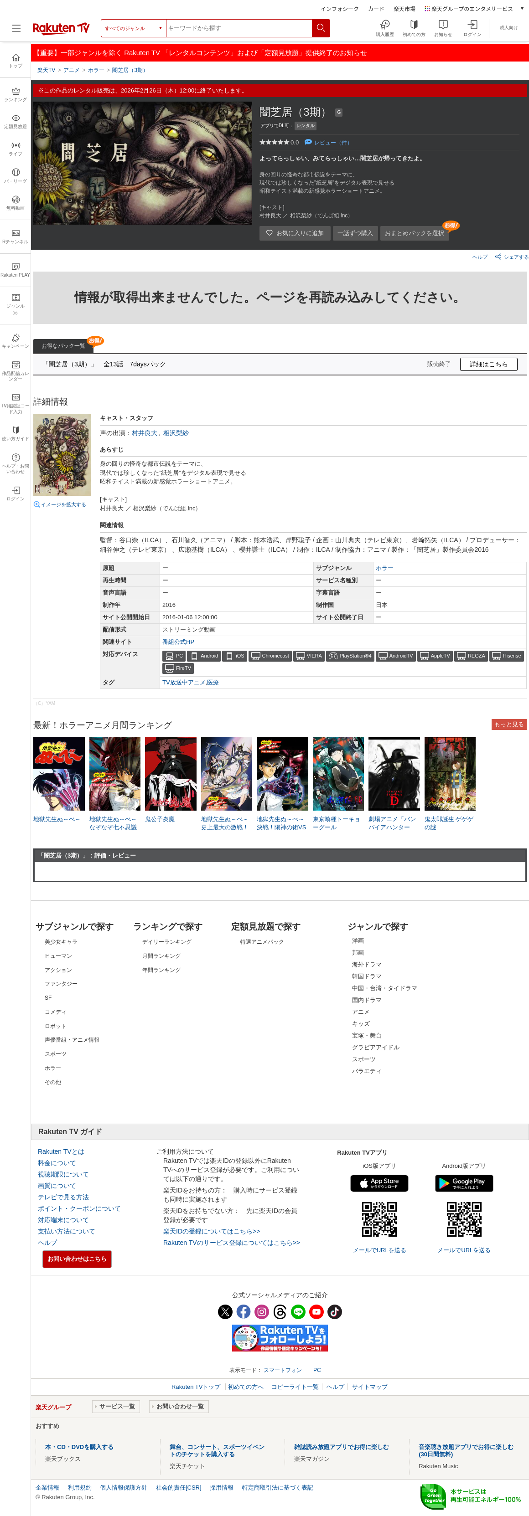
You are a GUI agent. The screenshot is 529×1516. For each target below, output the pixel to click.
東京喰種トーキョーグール (336, 823)
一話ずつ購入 (355, 233)
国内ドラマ (367, 1000)
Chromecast (275, 655)
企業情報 (47, 1487)
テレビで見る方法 (63, 1197)
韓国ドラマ (367, 976)
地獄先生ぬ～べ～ (57, 819)
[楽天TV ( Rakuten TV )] (61, 33)
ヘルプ (480, 257)
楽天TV (46, 70)
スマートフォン (283, 1370)
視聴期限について (63, 1174)
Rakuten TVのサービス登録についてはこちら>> (231, 1242)
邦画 (358, 952)
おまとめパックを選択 (414, 233)
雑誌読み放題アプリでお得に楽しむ (341, 1447)
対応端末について (63, 1219)
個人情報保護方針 (123, 1487)
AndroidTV (401, 655)
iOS (240, 655)
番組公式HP (178, 641)
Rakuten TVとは (61, 1151)
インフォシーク (340, 8)
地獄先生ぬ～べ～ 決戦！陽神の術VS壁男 (282, 827)
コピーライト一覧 (295, 1386)
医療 (213, 682)
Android (209, 655)
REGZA (476, 655)
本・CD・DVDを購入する (79, 1447)
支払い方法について (66, 1231)
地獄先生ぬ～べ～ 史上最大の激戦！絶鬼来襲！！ (227, 827)
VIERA (314, 655)
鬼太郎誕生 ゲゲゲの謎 (449, 823)
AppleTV (440, 655)
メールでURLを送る (379, 1250)
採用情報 (221, 1487)
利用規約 (80, 1487)
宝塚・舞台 (367, 1035)
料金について (57, 1163)
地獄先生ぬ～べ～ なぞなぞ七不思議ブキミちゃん (115, 827)
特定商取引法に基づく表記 (277, 1487)
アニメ (361, 1011)
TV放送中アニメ (184, 682)
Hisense (512, 655)
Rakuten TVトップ (196, 1386)
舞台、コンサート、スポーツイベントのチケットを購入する (217, 1451)
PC (179, 655)
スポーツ (364, 1059)
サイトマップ (370, 1386)
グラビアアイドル (375, 1047)
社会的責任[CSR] (179, 1487)
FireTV (183, 668)
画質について (57, 1185)
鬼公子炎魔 (160, 819)
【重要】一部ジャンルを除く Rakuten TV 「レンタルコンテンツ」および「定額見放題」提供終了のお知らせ (200, 53)
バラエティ (367, 1071)
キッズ (361, 1023)
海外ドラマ (367, 964)
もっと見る (509, 724)
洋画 (358, 940)
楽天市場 (404, 8)
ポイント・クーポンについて (79, 1208)
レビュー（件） (333, 142)
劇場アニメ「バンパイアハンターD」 (392, 827)
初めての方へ (246, 1386)
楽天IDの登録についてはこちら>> (211, 1231)
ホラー (385, 568)
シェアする (512, 256)
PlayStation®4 (356, 655)
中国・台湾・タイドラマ (384, 988)
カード (376, 8)
